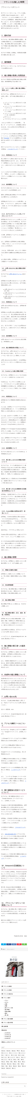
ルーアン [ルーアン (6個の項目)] (24, 1057)
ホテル (6, 1002)
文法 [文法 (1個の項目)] (24, 1061)
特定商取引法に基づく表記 (19, 1094)
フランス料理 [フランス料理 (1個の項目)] (14, 1055)
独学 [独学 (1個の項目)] (3, 1066)
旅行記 (5, 1030)
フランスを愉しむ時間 (14, 2)
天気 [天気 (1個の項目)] (20, 1061)
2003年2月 (7, 1033)
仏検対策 (5, 1026)
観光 (6, 1013)
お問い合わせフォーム (15, 274)
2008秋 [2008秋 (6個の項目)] (9, 1050)
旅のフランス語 (9, 1007)
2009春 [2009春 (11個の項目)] (14, 1050)
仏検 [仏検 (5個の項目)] (15, 1059)
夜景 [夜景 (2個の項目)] (16, 1061)
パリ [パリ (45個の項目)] (3, 1055)
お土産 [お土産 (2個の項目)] (23, 1050)
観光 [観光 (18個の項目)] (20, 1066)
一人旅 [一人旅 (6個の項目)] (11, 1059)
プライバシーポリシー (8, 1094)
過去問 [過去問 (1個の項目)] (4, 1068)
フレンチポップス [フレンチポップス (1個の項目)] (12, 1057)
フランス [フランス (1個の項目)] (8, 1055)
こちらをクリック (12, 149)
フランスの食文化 (8, 994)
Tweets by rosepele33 (7, 1077)
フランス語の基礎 (8, 1018)
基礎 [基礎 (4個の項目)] (8, 1061)
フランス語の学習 (8, 1022)
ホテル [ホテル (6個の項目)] (19, 1057)
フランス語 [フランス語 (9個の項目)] (4, 1057)
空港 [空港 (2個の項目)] (11, 1066)
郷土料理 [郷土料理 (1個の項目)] (9, 1068)
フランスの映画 (7, 986)
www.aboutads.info (10, 834)
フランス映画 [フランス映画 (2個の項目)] (22, 1055)
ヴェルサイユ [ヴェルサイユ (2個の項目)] (5, 1059)
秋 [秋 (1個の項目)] (7, 1066)
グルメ (6, 1000)
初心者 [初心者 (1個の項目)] (4, 1061)
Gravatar (6, 138)
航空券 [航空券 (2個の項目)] (15, 1066)
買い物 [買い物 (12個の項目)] (24, 1066)
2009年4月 (7, 1038)
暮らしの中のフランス (9, 1042)
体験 (6, 1006)
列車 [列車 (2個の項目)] (23, 1059)
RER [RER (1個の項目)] (19, 1050)
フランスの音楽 (7, 990)
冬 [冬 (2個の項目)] (19, 1059)
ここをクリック (15, 769)
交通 (6, 1004)
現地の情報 (8, 1011)
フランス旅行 (6, 997)
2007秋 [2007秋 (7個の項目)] (4, 1050)
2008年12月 (8, 1036)
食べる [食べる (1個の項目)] (14, 1068)
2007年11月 (8, 1034)
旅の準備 (7, 1009)
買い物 (6, 1015)
